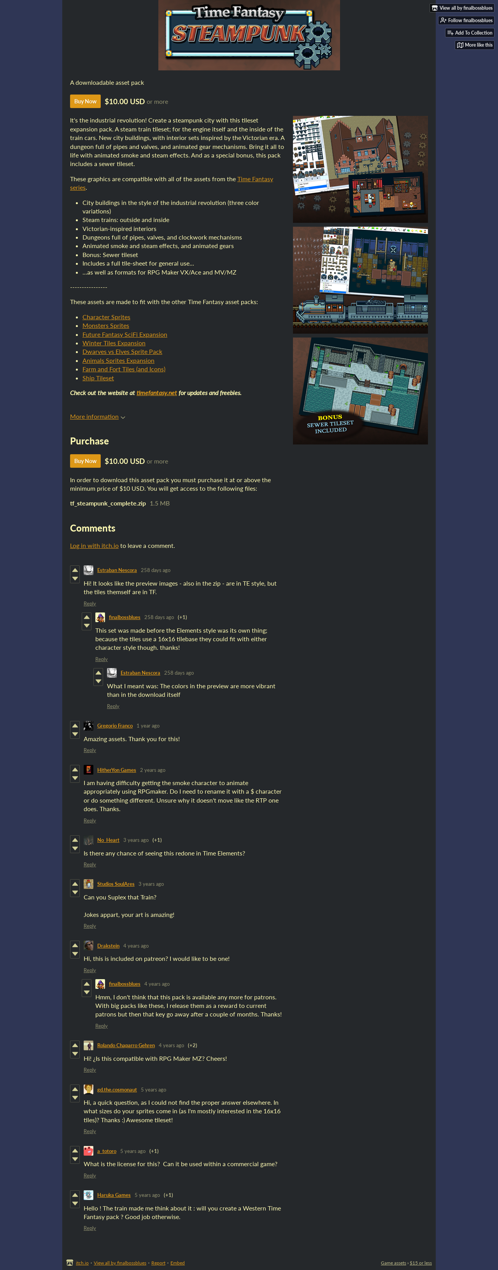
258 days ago (155, 570)
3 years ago (136, 840)
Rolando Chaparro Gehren (126, 1045)
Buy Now (85, 101)
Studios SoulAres (116, 884)
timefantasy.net (157, 392)
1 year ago (148, 725)
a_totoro (106, 1151)
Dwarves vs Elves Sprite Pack (122, 351)
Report (158, 1263)
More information (97, 416)
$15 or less (421, 1263)
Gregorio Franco (115, 725)
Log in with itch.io (94, 545)
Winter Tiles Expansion (114, 342)
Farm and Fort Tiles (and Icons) (123, 369)
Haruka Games (114, 1195)
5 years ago (153, 1089)
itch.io (82, 1263)
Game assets (393, 1263)
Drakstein (108, 946)
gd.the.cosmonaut (117, 1089)
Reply (90, 603)
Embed (177, 1263)
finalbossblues (124, 617)
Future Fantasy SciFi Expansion (124, 334)
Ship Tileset (98, 377)
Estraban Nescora (117, 570)
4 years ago (136, 946)
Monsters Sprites (105, 325)
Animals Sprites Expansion (118, 360)
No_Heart (108, 840)
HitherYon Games (116, 770)
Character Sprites (106, 316)
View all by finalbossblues (120, 1263)
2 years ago (152, 770)
